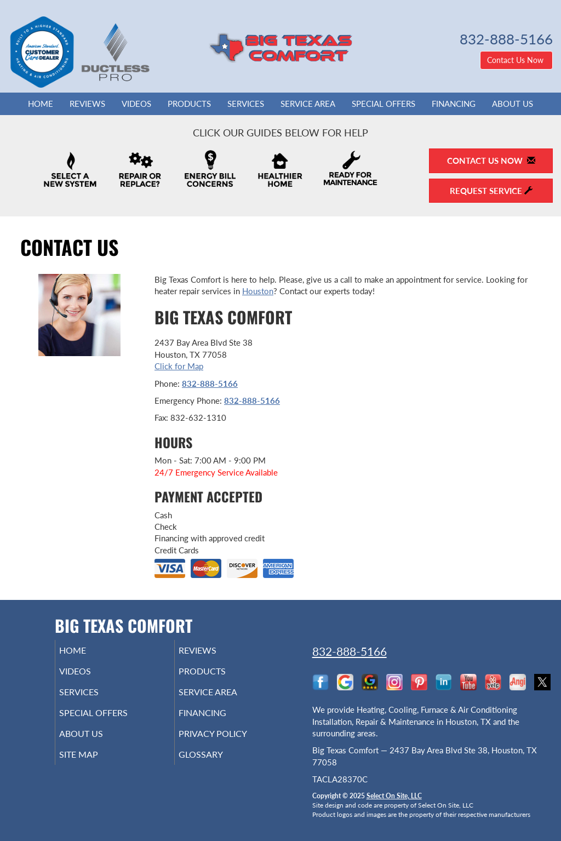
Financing (454, 103)
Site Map (94, 766)
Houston (257, 291)
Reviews (87, 103)
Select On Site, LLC (394, 796)
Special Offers (383, 103)
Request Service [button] (491, 191)
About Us (512, 103)
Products (189, 103)
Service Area (307, 103)
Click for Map (178, 366)
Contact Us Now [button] (516, 60)
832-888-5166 (210, 383)
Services (245, 103)
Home (40, 103)
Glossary (215, 766)
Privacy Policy (229, 743)
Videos (136, 103)
